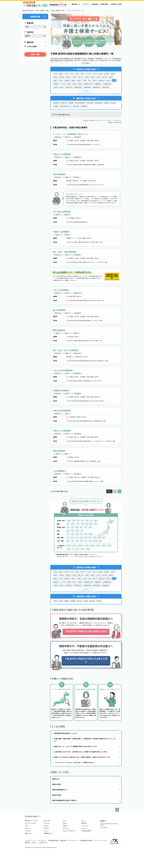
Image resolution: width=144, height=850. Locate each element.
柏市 (77, 74)
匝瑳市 (69, 84)
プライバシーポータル (100, 840)
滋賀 (86, 534)
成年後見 (56, 106)
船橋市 (61, 74)
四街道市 (67, 80)
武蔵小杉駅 (76, 293)
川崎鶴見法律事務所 (61, 390)
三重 (81, 530)
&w (29, 823)
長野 (77, 527)
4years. (83, 821)
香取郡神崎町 (87, 87)
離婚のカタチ (28, 833)
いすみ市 (62, 84)
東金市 (55, 80)
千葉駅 (55, 601)
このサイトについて (31, 840)
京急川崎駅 (76, 137)
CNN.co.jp (46, 823)
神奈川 (73, 524)
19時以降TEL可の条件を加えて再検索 (112, 276)
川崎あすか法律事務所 (62, 154)
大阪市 (74, 545)
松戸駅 (79, 601)
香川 (90, 537)
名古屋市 (80, 545)
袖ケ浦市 (104, 77)
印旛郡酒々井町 (88, 84)
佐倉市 (100, 74)
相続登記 (106, 103)
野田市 (55, 77)
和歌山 (91, 534)
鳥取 (81, 537)
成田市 (74, 77)
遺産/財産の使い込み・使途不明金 (69, 106)
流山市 (95, 74)
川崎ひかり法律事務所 (62, 430)
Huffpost (46, 826)
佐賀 (72, 541)
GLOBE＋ (65, 823)
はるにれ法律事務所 (61, 290)
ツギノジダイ (84, 826)
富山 (81, 527)
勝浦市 (80, 84)
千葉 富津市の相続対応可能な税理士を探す (86, 631)
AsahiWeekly (103, 827)
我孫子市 (68, 77)
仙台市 (68, 549)
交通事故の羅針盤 (86, 831)
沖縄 (100, 541)
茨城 (87, 524)
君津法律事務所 (59, 450)
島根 (86, 537)
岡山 (72, 537)
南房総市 (56, 84)
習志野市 (106, 74)
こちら (91, 556)
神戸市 (98, 545)
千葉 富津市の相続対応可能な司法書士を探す (86, 660)
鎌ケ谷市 (81, 77)
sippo (64, 821)
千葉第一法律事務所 (61, 231)
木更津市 (61, 77)
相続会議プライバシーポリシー (69, 840)
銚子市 (95, 80)
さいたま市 (75, 549)
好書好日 (65, 826)
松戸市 (66, 74)
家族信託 (113, 103)
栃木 (91, 524)
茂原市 (79, 80)
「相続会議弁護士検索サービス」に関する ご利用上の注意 (72, 554)
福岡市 (92, 545)
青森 (73, 520)
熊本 (81, 541)
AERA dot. (46, 828)
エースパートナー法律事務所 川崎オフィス (70, 134)
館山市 (108, 80)
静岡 (72, 530)
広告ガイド (35, 842)
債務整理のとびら (48, 833)
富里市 (111, 77)
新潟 (68, 527)
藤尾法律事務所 (59, 330)
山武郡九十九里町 (58, 87)
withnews (27, 831)
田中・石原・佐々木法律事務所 (65, 350)
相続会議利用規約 (53, 840)
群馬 (96, 524)
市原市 (82, 74)
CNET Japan (47, 821)
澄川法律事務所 (59, 310)
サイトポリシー (42, 840)
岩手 (78, 520)
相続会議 (83, 823)
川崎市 (66, 137)
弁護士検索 (86, 4)
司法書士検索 (104, 4)
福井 (90, 527)
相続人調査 (90, 103)
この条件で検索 (34, 54)
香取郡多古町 (78, 87)
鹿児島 (95, 541)
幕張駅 (66, 601)
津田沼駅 (99, 601)
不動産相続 (84, 106)
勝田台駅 (92, 601)
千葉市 (55, 74)
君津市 (92, 77)
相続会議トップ (76, 4)
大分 (86, 541)
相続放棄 (70, 103)
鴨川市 (74, 84)
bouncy (46, 831)
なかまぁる (66, 828)
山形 (91, 520)
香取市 (73, 80)
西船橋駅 (72, 601)
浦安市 (113, 74)
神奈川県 (57, 137)
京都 (77, 534)
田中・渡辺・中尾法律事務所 (64, 252)
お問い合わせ (43, 842)
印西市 (87, 77)
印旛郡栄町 (98, 84)
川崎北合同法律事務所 (62, 410)
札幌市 (87, 545)
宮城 (87, 520)
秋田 (82, 520)
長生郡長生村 (105, 87)
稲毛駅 (75, 333)
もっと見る (85, 91)
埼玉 (78, 524)
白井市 (61, 80)
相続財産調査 (98, 103)
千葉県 (57, 214)
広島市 (109, 545)
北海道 (68, 520)
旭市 (90, 80)
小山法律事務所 (59, 471)
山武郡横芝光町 (107, 84)
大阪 (68, 534)
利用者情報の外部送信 (86, 840)
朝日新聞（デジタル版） (31, 821)
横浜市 (68, 545)
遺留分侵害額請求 (80, 103)
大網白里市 (102, 80)
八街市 (85, 80)
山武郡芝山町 (68, 87)
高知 (103, 537)
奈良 (81, 534)
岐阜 (77, 530)
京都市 (103, 545)
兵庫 (72, 534)
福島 (96, 520)
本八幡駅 (85, 601)
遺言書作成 (57, 103)
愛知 (68, 530)
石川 (86, 527)
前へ (109, 491)
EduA (26, 826)
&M (26, 823)
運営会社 (27, 842)
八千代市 (88, 74)
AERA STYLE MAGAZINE (69, 831)
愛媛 (99, 537)
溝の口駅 (76, 177)
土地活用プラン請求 (116, 4)
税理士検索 (95, 4)
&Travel (34, 823)
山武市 (98, 77)
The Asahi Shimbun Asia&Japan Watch (109, 824)
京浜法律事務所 (59, 174)
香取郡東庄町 (96, 87)
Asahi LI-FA (84, 828)
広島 (68, 537)
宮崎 (90, 541)
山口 (77, 537)
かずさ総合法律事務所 (62, 211)
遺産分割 (64, 103)
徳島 (94, 537)
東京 (68, 524)
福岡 (68, 541)
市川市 (72, 74)
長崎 (77, 541)
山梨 (72, 527)
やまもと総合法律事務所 (63, 370)
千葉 (82, 524)
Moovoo (27, 828)
